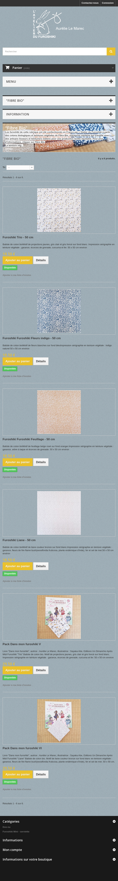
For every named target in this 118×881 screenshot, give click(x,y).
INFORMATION (17, 114)
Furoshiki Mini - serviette (16, 831)
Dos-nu (6, 827)
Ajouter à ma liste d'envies (17, 275)
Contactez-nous (90, 3)
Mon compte (12, 850)
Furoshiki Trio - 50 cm (18, 237)
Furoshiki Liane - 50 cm (19, 540)
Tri (4, 167)
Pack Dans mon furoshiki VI (22, 748)
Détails (9, 148)
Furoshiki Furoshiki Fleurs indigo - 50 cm (32, 338)
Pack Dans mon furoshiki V (22, 644)
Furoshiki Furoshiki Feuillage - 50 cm (29, 439)
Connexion (108, 3)
